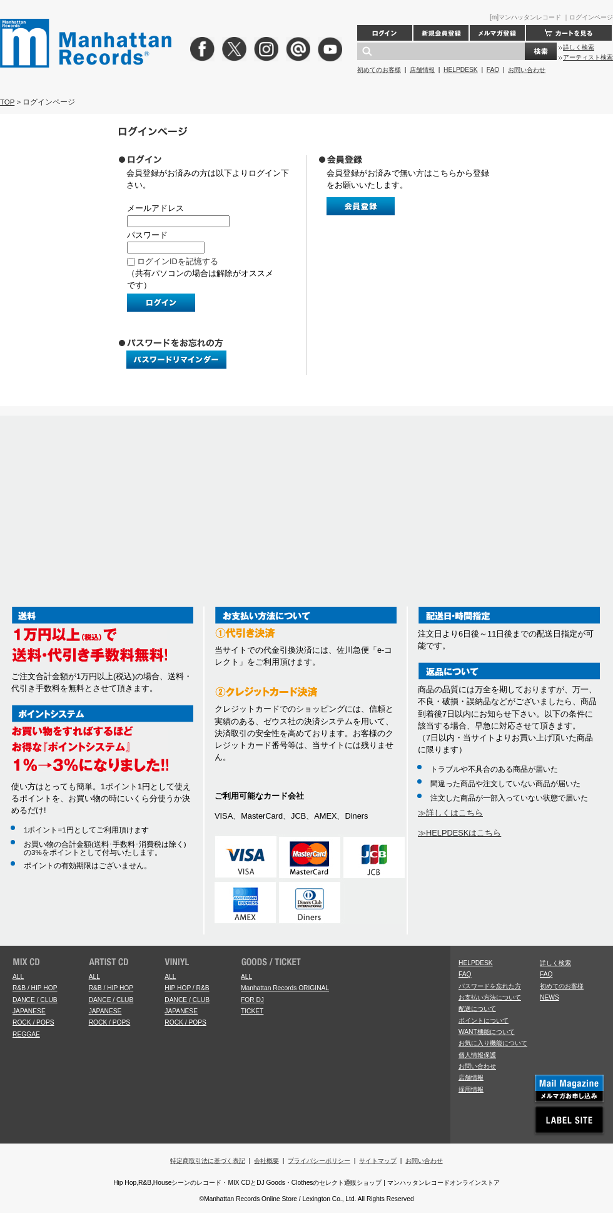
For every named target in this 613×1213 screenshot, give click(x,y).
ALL (18, 976)
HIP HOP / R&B (187, 988)
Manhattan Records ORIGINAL (285, 988)
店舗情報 (422, 69)
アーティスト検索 (588, 57)
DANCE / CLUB (35, 999)
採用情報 (471, 1089)
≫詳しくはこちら (450, 812)
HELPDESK (460, 69)
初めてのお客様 (379, 69)
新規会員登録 (441, 33)
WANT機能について (486, 1031)
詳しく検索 (578, 47)
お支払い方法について (489, 997)
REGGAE (26, 1034)
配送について (477, 1008)
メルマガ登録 (497, 33)
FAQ (493, 69)
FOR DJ (252, 999)
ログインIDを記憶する (177, 261)
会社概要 (266, 1160)
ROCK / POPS (33, 1022)
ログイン (384, 33)
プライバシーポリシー (319, 1160)
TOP (7, 102)
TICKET (252, 1011)
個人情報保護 (477, 1055)
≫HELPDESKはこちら (459, 832)
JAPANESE (29, 1011)
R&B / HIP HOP (35, 988)
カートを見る (569, 33)
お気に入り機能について (492, 1043)
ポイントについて (483, 1020)
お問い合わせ (526, 69)
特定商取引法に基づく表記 (207, 1160)
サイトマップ (378, 1160)
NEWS (549, 997)
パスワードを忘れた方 (489, 986)
